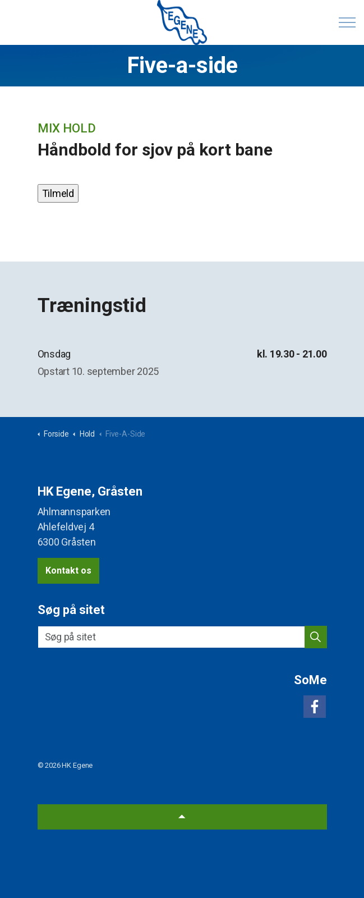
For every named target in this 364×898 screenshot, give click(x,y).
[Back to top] (182, 817)
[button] (316, 637)
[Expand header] (347, 22)
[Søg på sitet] (182, 637)
